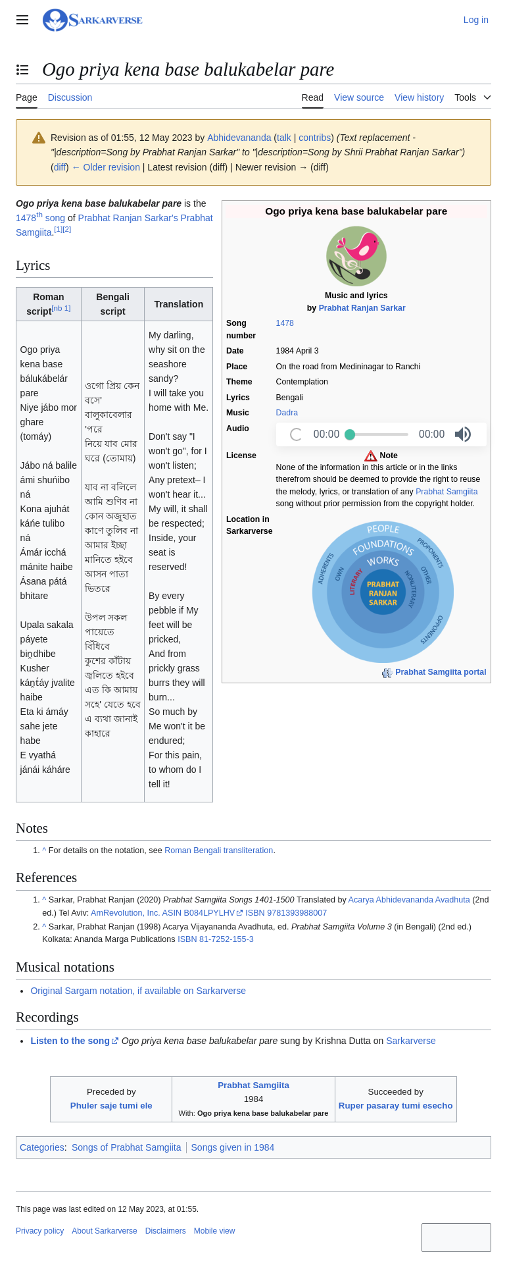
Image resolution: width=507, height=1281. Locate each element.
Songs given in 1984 (233, 1147)
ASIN (171, 913)
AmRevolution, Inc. (125, 913)
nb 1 (60, 307)
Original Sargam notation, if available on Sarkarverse (138, 990)
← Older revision (106, 167)
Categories (42, 1147)
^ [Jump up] (44, 850)
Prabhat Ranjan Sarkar (362, 308)
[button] (463, 434)
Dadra (287, 412)
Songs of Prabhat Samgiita (126, 1147)
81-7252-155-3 (226, 939)
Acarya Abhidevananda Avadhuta (409, 899)
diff (60, 167)
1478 (285, 323)
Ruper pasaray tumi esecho (396, 1106)
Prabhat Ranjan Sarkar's (128, 218)
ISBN (254, 913)
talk (284, 137)
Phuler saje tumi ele (111, 1106)
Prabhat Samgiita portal (440, 672)
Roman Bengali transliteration (218, 850)
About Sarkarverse (104, 1231)
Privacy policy (40, 1231)
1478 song (40, 218)
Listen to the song (70, 1040)
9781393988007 (297, 913)
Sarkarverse (410, 1040)
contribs (315, 137)
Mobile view (214, 1231)
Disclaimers (165, 1231)
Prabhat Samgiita (446, 491)
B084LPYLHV (209, 913)
